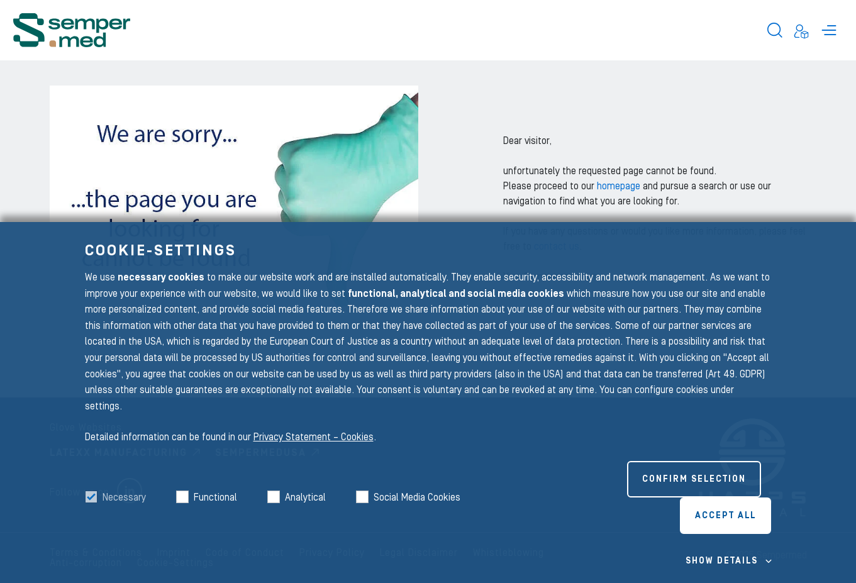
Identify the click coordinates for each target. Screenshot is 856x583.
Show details (722, 561)
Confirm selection (694, 479)
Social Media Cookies (417, 497)
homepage (620, 186)
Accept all (725, 516)
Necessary (124, 497)
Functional (215, 497)
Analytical (305, 497)
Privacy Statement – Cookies (313, 437)
